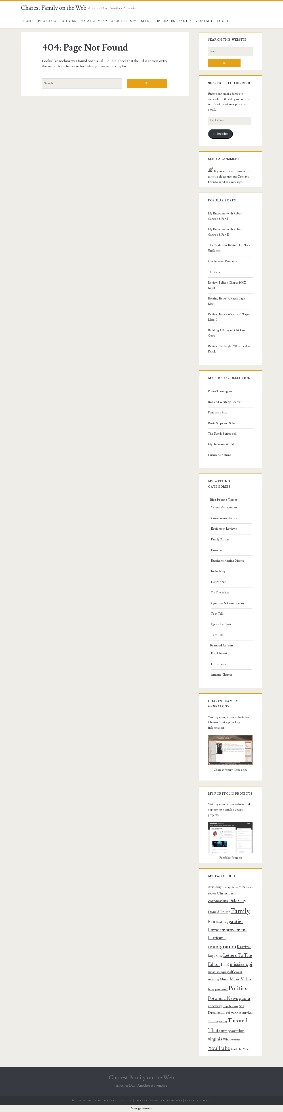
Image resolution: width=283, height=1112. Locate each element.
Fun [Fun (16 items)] (211, 921)
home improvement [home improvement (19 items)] (227, 930)
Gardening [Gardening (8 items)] (222, 922)
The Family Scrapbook (222, 434)
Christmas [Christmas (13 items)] (225, 893)
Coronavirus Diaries (224, 518)
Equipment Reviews (224, 528)
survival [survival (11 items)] (247, 1013)
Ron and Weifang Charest (224, 402)
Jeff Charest (219, 664)
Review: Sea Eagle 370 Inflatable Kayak (229, 349)
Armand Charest (221, 674)
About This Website (130, 21)
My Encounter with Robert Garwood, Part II (225, 232)
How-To (216, 550)
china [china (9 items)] (242, 887)
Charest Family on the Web (53, 8)
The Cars (214, 272)
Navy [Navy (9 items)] (211, 989)
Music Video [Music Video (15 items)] (240, 979)
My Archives (93, 21)
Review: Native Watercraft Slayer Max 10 (229, 317)
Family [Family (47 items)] (240, 911)
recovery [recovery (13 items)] (215, 1006)
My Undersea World (221, 444)
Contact (204, 21)
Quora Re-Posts (221, 624)
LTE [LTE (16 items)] (225, 964)
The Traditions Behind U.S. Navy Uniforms (229, 248)
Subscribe (220, 134)
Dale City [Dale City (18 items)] (237, 901)
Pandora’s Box (217, 412)
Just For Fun (218, 582)
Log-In (223, 21)
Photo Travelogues (220, 391)
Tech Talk (217, 614)
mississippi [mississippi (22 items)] (241, 964)
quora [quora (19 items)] (244, 998)
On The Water (220, 592)
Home (28, 21)
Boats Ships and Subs (221, 423)
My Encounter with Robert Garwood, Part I (225, 216)
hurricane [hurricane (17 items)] (217, 938)
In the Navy (218, 571)
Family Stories (220, 539)
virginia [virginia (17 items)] (215, 1039)
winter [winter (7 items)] (236, 1039)
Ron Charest (219, 653)
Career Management (224, 507)
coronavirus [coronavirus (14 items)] (218, 901)
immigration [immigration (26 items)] (222, 946)
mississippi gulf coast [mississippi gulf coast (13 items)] (225, 972)
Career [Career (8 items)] (234, 887)
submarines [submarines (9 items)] (233, 1013)
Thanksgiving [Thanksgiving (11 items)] (217, 1021)
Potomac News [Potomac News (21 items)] (223, 998)
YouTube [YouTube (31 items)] (219, 1048)
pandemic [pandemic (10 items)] (221, 989)
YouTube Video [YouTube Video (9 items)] (240, 1049)
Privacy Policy (198, 1100)
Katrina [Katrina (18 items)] (244, 947)
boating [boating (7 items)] (226, 887)
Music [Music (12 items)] (224, 979)
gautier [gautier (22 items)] (236, 921)
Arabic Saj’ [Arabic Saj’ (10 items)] (215, 887)
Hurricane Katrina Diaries (227, 561)
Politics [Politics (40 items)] (238, 988)
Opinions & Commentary (227, 603)
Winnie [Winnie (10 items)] (228, 1040)
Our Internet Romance (222, 261)
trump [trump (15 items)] (224, 1030)
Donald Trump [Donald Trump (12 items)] (219, 912)
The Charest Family (172, 21)
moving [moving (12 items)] (213, 979)
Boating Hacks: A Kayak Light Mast (226, 301)
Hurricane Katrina (219, 455)
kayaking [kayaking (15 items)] (215, 955)
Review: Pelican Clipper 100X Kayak (227, 285)
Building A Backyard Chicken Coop (226, 333)
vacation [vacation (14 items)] (237, 1030)
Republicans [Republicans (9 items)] (230, 1006)
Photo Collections (57, 21)
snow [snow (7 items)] (223, 1013)
